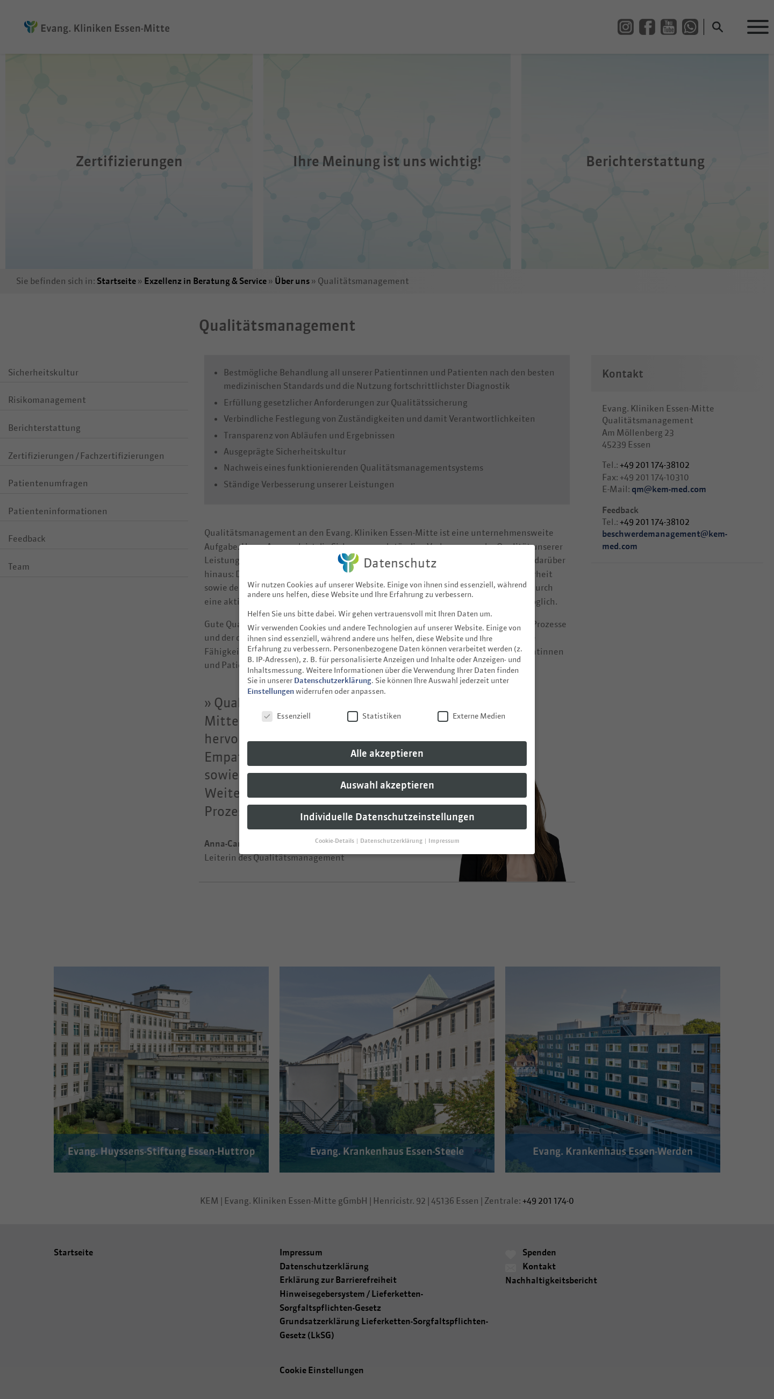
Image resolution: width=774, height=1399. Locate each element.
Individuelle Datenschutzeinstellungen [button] (387, 806)
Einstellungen (270, 680)
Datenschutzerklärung (332, 670)
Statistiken (374, 705)
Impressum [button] (444, 830)
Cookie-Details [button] (335, 830)
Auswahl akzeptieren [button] (387, 774)
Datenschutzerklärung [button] (392, 830)
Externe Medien (471, 705)
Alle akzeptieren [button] (387, 743)
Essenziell (286, 705)
